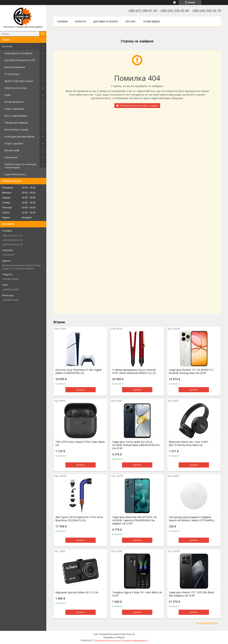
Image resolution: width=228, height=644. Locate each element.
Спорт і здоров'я (13, 143)
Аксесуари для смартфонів (19, 136)
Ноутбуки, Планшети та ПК (19, 60)
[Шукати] (42, 33)
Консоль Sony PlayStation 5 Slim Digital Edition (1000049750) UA (78, 371)
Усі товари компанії (207, 622)
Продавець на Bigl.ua (114, 637)
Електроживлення (14, 67)
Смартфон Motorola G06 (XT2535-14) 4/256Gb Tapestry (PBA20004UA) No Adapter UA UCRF (134, 520)
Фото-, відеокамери (15, 115)
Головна (62, 21)
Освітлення (10, 157)
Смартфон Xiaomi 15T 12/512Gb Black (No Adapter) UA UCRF (191, 594)
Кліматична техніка (15, 87)
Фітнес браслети (13, 101)
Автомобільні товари (16, 129)
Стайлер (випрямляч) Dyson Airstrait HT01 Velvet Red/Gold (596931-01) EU (134, 371)
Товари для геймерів (16, 122)
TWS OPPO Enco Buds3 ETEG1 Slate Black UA (80, 443)
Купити (80, 389)
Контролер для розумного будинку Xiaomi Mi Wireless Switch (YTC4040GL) (192, 519)
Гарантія (80, 21)
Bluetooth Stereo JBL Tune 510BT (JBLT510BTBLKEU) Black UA (188, 443)
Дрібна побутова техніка (18, 81)
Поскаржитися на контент (107, 640)
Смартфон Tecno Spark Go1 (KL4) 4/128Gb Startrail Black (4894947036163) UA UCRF (135, 445)
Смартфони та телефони (18, 53)
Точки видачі (151, 21)
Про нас (131, 21)
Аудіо (7, 94)
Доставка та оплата (105, 21)
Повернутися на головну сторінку (139, 105)
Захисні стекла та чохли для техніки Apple (20, 166)
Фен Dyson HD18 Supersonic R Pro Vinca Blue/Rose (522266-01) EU (79, 519)
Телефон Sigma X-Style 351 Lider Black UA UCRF (137, 594)
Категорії (7, 46)
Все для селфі (11, 150)
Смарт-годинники (14, 108)
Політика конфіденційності (135, 640)
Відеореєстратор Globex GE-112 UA (76, 592)
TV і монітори (11, 74)
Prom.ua (131, 634)
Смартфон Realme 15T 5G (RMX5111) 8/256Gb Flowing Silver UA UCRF (191, 371)
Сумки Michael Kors (15, 174)
